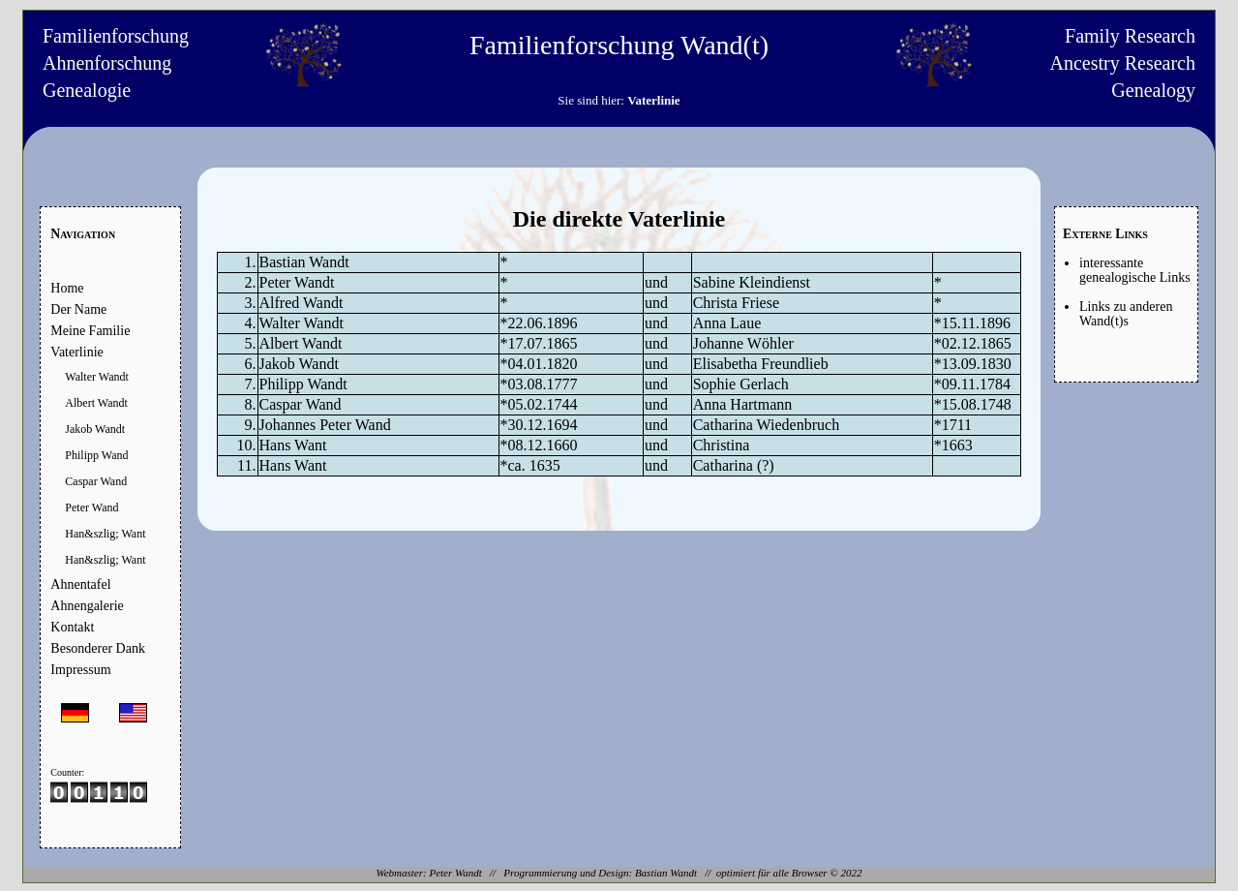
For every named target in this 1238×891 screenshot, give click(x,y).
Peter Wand (91, 507)
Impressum (80, 669)
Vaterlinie (76, 352)
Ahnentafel (80, 584)
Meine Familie (90, 330)
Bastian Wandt (666, 872)
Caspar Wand (96, 481)
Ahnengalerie (86, 606)
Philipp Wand (96, 455)
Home (66, 288)
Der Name (78, 309)
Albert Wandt (96, 403)
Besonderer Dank (97, 648)
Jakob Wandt (95, 429)
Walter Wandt (97, 377)
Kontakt (72, 627)
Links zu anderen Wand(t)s (1125, 313)
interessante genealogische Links (1135, 270)
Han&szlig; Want (105, 533)
